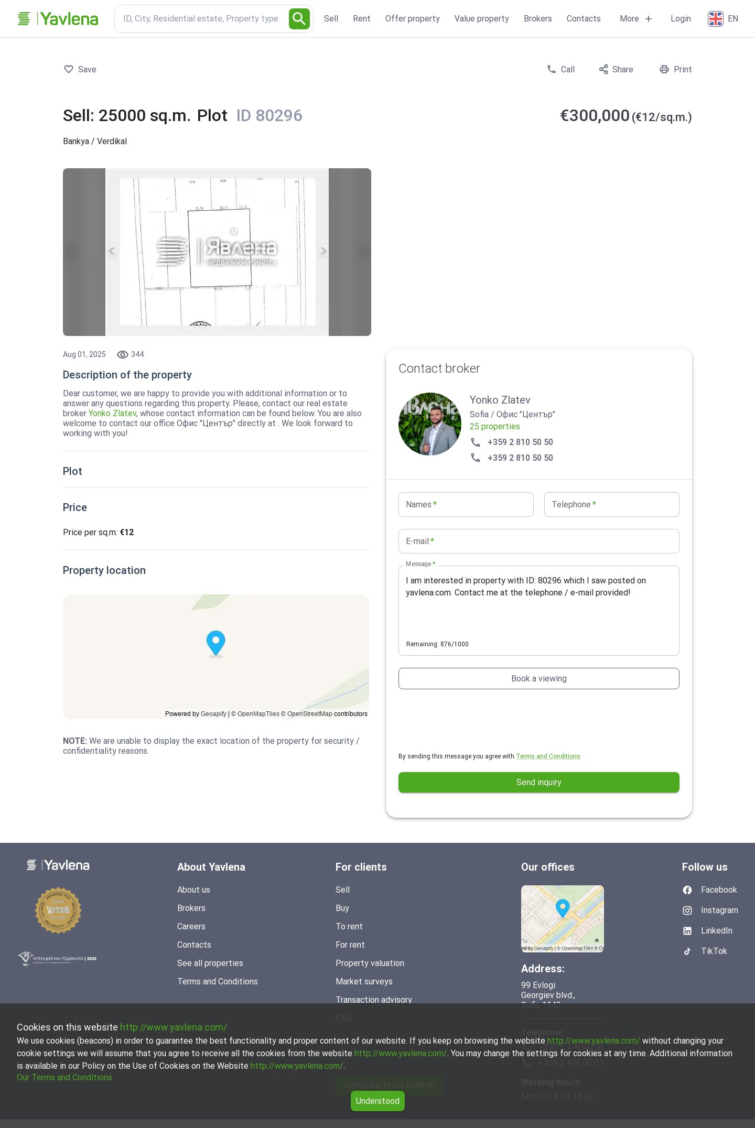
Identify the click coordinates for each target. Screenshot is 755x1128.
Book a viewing (539, 678)
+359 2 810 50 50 (511, 442)
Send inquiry (539, 782)
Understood (378, 1101)
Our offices (548, 867)
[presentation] (478, 720)
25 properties (495, 426)
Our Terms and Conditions (64, 1077)
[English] (724, 19)
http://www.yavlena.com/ (173, 1027)
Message (420, 564)
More (637, 19)
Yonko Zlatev (112, 413)
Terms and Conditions (548, 756)
